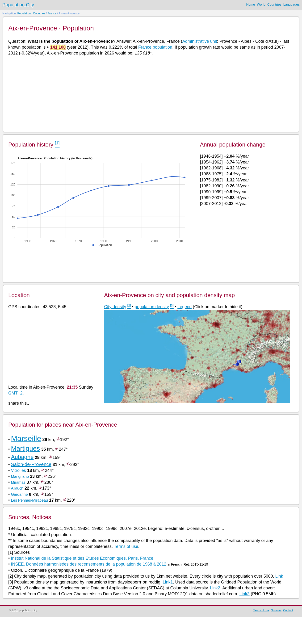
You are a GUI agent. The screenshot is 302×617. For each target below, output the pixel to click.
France (51, 13)
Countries (274, 4)
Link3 (244, 594)
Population (24, 13)
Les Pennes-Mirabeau (29, 500)
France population (155, 47)
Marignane (20, 476)
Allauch (17, 488)
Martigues (25, 448)
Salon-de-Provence (31, 464)
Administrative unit (199, 41)
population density (152, 306)
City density (115, 306)
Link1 (168, 582)
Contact (288, 610)
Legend (184, 306)
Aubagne (22, 457)
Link (279, 576)
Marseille (26, 438)
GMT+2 (15, 393)
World (261, 4)
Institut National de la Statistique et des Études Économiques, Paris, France (82, 558)
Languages (291, 4)
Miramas (18, 482)
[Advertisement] (149, 93)
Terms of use (126, 546)
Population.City (18, 4)
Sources (276, 610)
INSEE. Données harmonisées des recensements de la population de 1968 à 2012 (88, 564)
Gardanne (19, 494)
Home (250, 4)
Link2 (215, 588)
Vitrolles (18, 470)
